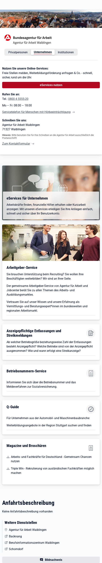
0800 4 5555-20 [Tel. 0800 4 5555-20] (18, 99)
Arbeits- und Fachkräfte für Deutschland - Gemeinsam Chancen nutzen (51, 459)
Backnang (15, 536)
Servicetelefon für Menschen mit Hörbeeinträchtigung (36, 112)
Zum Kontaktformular (16, 143)
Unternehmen (43, 52)
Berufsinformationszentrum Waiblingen (34, 542)
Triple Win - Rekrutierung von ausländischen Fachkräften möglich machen (52, 471)
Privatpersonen (18, 52)
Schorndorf (16, 549)
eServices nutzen (51, 85)
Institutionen (66, 52)
